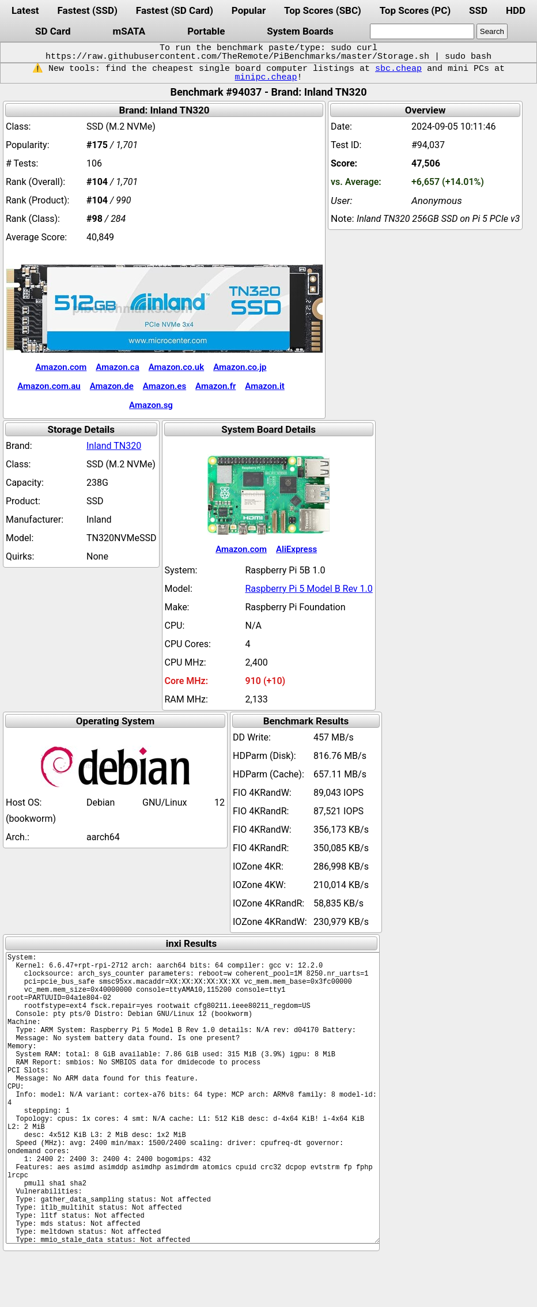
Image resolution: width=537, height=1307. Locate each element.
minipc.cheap (266, 77)
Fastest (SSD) (88, 10)
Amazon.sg (151, 405)
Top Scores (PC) (415, 10)
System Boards (300, 31)
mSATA (129, 31)
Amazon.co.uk (176, 367)
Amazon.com (60, 367)
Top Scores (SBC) (322, 10)
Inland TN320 (113, 445)
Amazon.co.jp (239, 367)
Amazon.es (164, 386)
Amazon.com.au (49, 386)
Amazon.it (264, 386)
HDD (515, 10)
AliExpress (296, 549)
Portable (206, 31)
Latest (25, 10)
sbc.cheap (398, 68)
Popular (249, 10)
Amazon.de (112, 386)
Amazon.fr (215, 386)
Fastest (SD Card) (174, 10)
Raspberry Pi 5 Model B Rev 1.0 (309, 588)
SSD (478, 10)
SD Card (53, 31)
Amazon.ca (117, 367)
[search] (422, 31)
